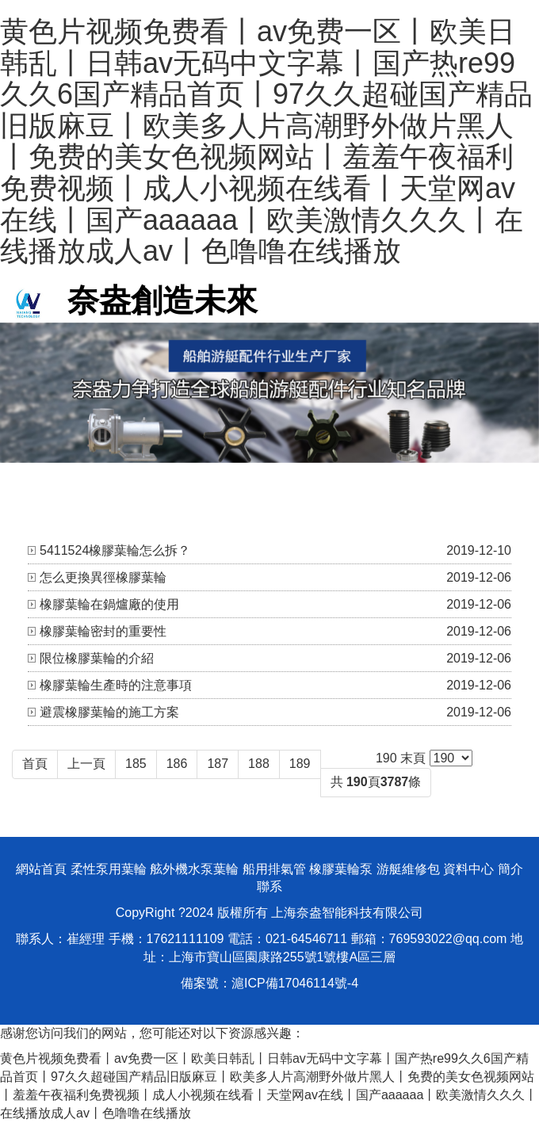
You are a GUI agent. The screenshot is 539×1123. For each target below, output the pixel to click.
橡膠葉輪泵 (341, 869)
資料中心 (468, 869)
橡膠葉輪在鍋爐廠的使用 (109, 604)
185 (136, 763)
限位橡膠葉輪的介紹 (97, 658)
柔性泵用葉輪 (109, 869)
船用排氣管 (274, 869)
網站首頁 (41, 869)
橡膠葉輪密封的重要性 (103, 631)
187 (217, 763)
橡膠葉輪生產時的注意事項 (116, 685)
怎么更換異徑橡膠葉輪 (103, 577)
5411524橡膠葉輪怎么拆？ (115, 550)
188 (259, 763)
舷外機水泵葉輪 (194, 869)
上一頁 (86, 763)
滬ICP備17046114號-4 (294, 983)
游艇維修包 (408, 869)
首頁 (35, 763)
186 (177, 763)
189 (300, 763)
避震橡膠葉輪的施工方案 (109, 712)
